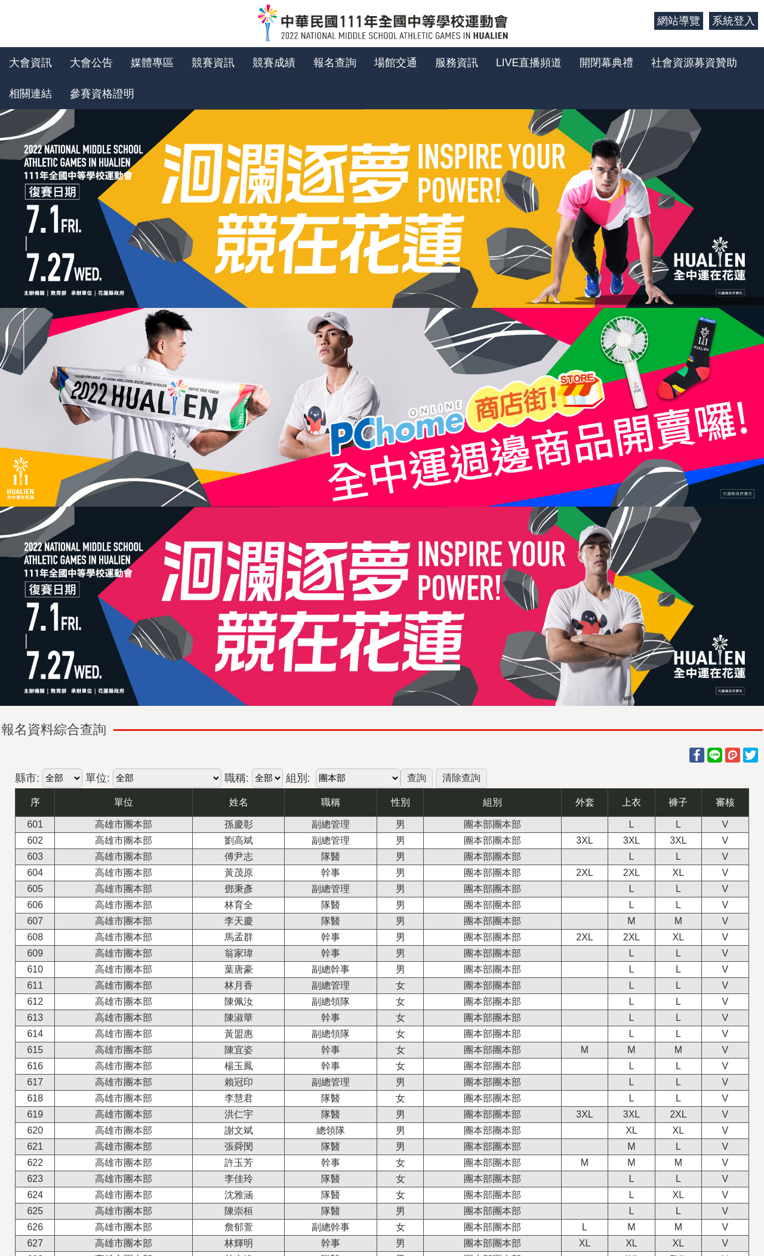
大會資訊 (30, 63)
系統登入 (733, 21)
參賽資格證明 (102, 94)
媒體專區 (152, 63)
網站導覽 (678, 21)
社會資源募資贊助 (694, 63)
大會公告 (91, 63)
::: (640, 21)
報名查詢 (334, 63)
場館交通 (395, 63)
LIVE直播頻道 (529, 63)
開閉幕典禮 (606, 63)
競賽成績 (273, 63)
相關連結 (30, 94)
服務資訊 (456, 63)
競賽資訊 (213, 63)
